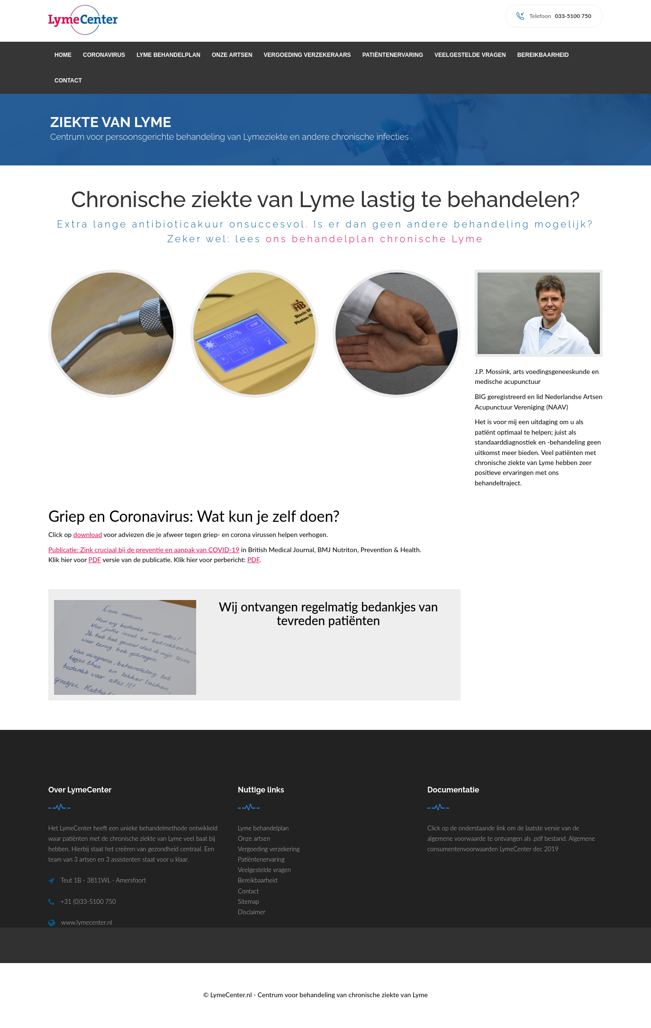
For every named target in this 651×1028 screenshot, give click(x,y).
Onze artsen (232, 55)
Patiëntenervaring (392, 55)
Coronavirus (104, 55)
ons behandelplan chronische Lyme (375, 239)
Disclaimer (251, 912)
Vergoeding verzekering (268, 849)
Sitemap (248, 901)
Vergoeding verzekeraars (307, 55)
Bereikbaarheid (543, 55)
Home (63, 55)
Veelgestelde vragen (470, 55)
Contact (68, 80)
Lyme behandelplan (168, 55)
